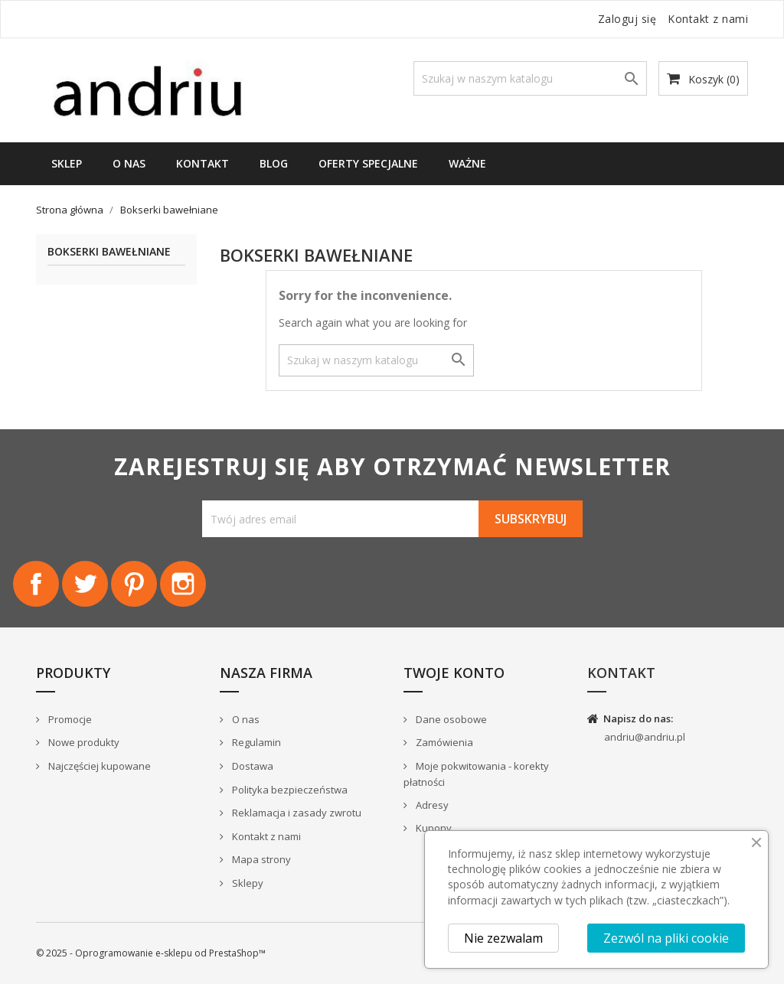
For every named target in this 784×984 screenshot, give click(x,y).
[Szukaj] (530, 78)
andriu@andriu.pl (644, 737)
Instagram (183, 584)
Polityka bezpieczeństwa (289, 790)
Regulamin (255, 742)
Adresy (431, 805)
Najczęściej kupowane (98, 766)
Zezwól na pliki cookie (666, 938)
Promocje (69, 719)
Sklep (66, 163)
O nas (129, 163)
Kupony (432, 828)
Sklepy (246, 883)
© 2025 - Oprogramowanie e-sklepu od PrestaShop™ (151, 953)
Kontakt (202, 163)
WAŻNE (467, 163)
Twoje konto (454, 672)
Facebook (36, 584)
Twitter (85, 584)
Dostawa (251, 766)
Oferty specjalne (368, 163)
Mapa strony (260, 859)
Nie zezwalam (503, 938)
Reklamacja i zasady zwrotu (295, 812)
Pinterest (134, 584)
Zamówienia (443, 742)
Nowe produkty (82, 742)
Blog (274, 163)
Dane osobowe (450, 719)
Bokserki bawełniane (109, 252)
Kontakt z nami (708, 18)
